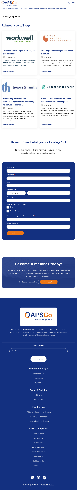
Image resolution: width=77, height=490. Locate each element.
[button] (69, 3)
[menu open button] (73, 3)
